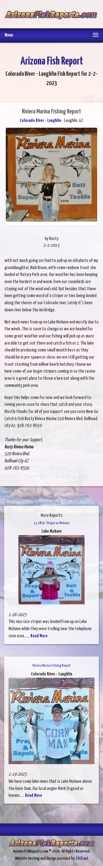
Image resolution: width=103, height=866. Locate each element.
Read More (39, 636)
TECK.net (82, 858)
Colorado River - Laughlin (40, 120)
